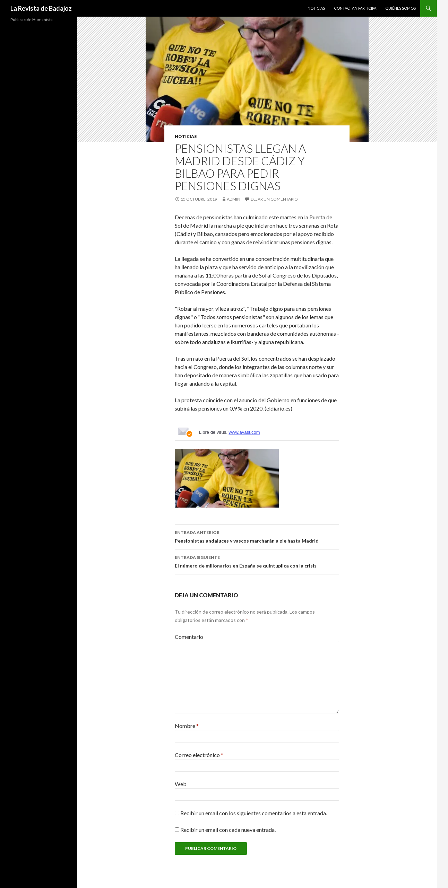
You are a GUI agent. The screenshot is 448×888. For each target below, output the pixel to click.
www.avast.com (244, 432)
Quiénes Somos (400, 8)
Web (181, 784)
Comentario (189, 636)
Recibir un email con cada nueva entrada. (228, 829)
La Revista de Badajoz (41, 8)
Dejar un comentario (274, 199)
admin (233, 199)
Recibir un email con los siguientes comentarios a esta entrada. (253, 813)
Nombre (187, 725)
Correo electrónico (199, 754)
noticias (186, 136)
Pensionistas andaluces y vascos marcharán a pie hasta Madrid (257, 536)
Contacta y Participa (355, 8)
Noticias (316, 8)
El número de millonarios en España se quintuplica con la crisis (257, 561)
